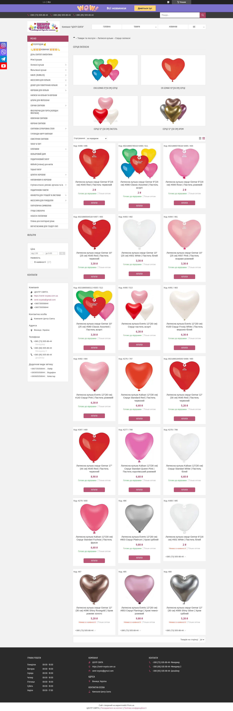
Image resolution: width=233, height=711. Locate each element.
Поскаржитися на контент (111, 708)
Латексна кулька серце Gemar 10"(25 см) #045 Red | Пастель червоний (94, 255)
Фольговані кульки (38, 70)
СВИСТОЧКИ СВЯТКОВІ (39, 139)
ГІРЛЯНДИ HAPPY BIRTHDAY (41, 134)
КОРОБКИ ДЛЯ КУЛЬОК (39, 90)
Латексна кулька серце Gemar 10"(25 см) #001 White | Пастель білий (139, 254)
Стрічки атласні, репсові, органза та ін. (46, 185)
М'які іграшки (36, 60)
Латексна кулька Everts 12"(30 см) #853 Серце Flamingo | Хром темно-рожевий (139, 610)
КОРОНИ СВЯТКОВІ (38, 123)
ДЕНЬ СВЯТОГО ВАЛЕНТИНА (41, 54)
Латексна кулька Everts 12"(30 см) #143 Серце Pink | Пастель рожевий (94, 396)
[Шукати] (203, 15)
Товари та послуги (86, 38)
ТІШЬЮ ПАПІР (35, 169)
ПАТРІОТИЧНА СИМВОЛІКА (40, 206)
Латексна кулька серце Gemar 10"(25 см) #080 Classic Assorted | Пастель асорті (94, 326)
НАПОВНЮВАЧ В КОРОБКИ (40, 180)
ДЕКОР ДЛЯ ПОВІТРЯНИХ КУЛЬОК (43, 85)
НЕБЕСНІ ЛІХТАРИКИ (38, 216)
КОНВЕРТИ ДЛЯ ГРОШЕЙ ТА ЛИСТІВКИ (45, 195)
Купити (94, 203)
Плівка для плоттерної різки (42, 221)
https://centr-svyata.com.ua (46, 296)
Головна (106, 27)
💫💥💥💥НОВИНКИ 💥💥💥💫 (45, 49)
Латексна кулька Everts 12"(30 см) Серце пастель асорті (139, 325)
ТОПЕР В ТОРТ (35, 144)
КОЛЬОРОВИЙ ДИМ (38, 154)
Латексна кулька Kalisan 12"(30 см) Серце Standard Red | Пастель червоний (139, 397)
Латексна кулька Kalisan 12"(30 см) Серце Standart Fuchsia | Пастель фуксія (94, 539)
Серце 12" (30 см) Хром (173, 129)
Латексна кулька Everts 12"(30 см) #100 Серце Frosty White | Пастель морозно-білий (184, 326)
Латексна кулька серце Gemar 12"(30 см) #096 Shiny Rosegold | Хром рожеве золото (94, 610)
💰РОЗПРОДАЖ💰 (38, 44)
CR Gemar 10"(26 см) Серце (173, 88)
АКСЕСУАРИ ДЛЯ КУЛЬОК (40, 80)
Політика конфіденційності (135, 708)
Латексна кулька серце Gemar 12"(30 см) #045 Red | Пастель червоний (184, 397)
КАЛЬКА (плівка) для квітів (41, 164)
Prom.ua (130, 705)
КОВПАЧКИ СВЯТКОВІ (39, 118)
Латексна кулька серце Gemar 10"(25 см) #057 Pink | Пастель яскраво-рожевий (184, 255)
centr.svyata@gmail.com (45, 300)
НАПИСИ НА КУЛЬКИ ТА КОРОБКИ (43, 95)
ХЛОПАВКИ (34, 149)
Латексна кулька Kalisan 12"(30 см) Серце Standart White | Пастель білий (184, 468)
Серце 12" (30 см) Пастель (105, 129)
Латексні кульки (105, 38)
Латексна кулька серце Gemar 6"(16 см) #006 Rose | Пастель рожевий (184, 183)
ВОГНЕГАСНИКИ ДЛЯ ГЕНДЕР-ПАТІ (44, 226)
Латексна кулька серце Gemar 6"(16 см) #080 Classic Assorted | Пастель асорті (139, 184)
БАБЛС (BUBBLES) (37, 75)
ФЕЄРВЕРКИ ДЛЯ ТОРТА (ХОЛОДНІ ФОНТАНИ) (44, 112)
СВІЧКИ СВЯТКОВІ (37, 105)
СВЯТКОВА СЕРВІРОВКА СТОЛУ (42, 129)
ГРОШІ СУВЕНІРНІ (37, 211)
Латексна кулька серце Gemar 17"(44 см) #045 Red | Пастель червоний (94, 468)
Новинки (173, 27)
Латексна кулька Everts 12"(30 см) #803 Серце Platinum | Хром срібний (139, 538)
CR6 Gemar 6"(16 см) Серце (105, 88)
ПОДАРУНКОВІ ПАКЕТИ (39, 190)
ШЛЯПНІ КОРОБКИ (37, 175)
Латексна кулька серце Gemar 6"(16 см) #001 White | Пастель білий (184, 538)
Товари (137, 27)
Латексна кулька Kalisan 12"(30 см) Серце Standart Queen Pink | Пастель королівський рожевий (139, 468)
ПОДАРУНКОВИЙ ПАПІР (39, 159)
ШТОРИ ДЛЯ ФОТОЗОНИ (39, 100)
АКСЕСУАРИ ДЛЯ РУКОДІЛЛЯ (41, 200)
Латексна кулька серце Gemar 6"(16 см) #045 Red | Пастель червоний (94, 183)
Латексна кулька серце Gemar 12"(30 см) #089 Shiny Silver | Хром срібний (184, 610)
